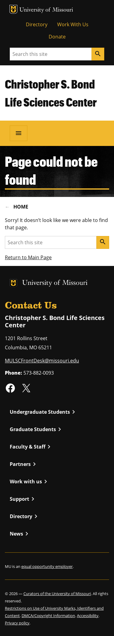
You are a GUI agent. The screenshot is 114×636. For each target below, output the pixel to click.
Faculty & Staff (31, 446)
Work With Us (72, 24)
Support (23, 499)
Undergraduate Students (43, 412)
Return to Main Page (28, 257)
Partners (24, 464)
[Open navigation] (18, 133)
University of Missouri (46, 10)
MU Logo (13, 9)
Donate (57, 36)
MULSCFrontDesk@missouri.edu (42, 360)
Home (20, 206)
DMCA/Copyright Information (48, 615)
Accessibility (87, 615)
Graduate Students (36, 429)
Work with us (29, 481)
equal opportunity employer (47, 566)
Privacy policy (17, 623)
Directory (36, 24)
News (20, 533)
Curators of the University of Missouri (57, 593)
